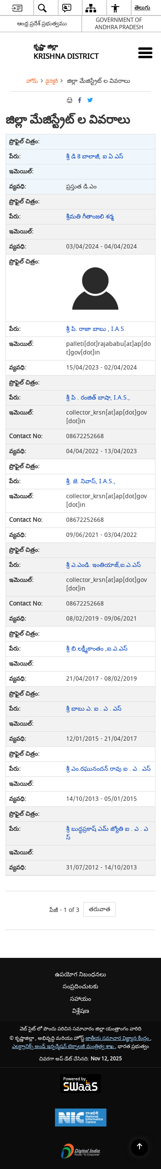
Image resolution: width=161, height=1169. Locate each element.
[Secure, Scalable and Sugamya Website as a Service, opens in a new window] (80, 1085)
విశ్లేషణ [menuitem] (80, 1010)
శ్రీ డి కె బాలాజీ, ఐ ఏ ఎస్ (94, 156)
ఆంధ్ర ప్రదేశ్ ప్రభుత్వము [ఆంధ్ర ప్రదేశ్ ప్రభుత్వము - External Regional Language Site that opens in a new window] (42, 23)
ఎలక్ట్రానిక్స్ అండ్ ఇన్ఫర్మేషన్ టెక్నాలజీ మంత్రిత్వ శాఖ (63, 1046)
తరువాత (99, 909)
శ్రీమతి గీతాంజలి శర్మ (90, 216)
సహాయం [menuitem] (80, 998)
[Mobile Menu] (145, 52)
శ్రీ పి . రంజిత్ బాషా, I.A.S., (98, 397)
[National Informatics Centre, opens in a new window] (81, 1118)
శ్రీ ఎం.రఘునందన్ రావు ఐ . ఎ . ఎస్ (108, 768)
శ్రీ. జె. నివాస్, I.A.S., (90, 481)
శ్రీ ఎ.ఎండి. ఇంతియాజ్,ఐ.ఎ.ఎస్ (103, 564)
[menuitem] (17, 8)
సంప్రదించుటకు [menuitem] (80, 986)
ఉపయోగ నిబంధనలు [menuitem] (80, 974)
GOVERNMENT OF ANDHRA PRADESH (119, 23)
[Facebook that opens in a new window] (79, 100)
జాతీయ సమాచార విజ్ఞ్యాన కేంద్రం (117, 1038)
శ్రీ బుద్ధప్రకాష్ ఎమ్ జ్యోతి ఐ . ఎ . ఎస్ (107, 833)
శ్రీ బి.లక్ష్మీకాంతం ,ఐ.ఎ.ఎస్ (97, 648)
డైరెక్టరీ (52, 81)
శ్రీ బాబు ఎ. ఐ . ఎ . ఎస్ (94, 708)
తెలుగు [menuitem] (142, 7)
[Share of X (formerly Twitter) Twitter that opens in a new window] (89, 100)
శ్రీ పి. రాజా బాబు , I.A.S (95, 328)
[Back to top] (139, 1147)
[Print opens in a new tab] (68, 100)
